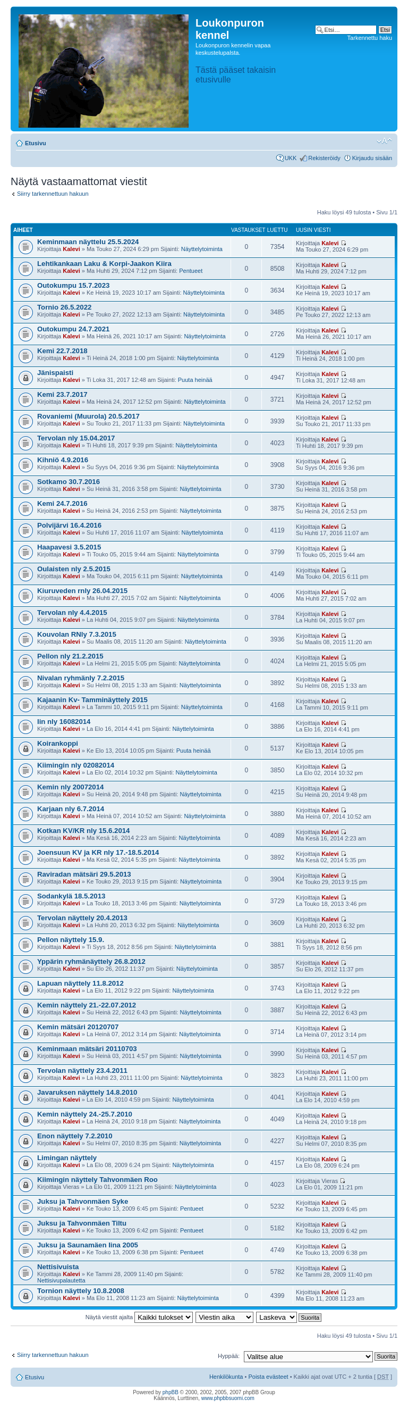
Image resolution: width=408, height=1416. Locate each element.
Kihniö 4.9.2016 (62, 460)
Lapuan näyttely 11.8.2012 (80, 983)
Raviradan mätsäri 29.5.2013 (84, 874)
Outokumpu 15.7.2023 (73, 285)
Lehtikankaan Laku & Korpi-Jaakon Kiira (104, 264)
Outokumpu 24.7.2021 (73, 329)
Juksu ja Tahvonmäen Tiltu (81, 1223)
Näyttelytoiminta (202, 249)
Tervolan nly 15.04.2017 (76, 438)
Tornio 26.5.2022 (64, 307)
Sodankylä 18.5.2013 (71, 896)
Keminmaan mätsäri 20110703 (87, 1049)
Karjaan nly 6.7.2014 (70, 809)
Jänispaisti (55, 373)
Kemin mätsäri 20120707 (77, 1027)
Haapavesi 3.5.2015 (69, 547)
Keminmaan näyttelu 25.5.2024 (88, 242)
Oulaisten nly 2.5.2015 (73, 569)
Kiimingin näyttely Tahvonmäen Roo (97, 1180)
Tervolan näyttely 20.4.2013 (82, 918)
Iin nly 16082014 (63, 722)
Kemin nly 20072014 (70, 787)
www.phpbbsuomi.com (227, 1398)
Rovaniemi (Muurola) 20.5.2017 (88, 416)
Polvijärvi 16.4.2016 (69, 525)
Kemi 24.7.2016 (62, 503)
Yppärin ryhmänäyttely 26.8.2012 (91, 961)
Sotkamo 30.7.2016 (68, 482)
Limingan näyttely (67, 1158)
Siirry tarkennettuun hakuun (53, 193)
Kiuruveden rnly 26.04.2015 (82, 591)
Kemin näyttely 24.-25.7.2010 (84, 1114)
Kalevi (71, 249)
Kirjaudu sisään (372, 158)
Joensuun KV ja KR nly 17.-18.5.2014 (98, 852)
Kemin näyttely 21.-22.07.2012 (86, 1005)
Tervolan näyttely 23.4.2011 (82, 1071)
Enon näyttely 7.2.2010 (74, 1136)
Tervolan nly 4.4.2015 (72, 613)
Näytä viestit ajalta (139, 1317)
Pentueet (190, 271)
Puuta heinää (195, 380)
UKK (291, 158)
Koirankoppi (57, 743)
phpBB (170, 1392)
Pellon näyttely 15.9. (70, 940)
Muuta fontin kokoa (384, 141)
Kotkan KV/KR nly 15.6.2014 (83, 831)
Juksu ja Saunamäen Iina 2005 (87, 1245)
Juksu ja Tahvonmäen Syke (82, 1201)
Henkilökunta (226, 1376)
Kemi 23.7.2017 (62, 394)
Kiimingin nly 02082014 (75, 765)
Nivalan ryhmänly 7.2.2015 (80, 678)
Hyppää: (229, 1356)
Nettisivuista (58, 1267)
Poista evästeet (268, 1376)
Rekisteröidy (324, 158)
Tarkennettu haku (369, 38)
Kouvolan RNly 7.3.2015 (76, 634)
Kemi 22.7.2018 (62, 351)
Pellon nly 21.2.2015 (70, 656)
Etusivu (35, 143)
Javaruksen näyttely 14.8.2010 (87, 1092)
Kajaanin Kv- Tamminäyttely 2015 (92, 700)
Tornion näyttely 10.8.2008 (80, 1291)
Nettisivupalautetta (61, 1280)
